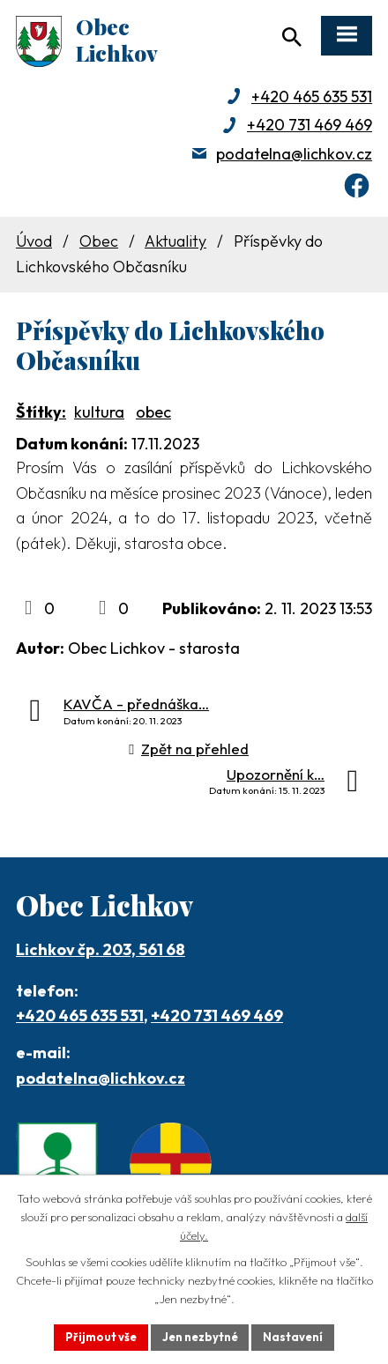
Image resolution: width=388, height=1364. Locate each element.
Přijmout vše (100, 1337)
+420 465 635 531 (311, 96)
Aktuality (175, 241)
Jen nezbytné (199, 1337)
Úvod (34, 241)
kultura (99, 412)
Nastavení (294, 1337)
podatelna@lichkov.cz (294, 154)
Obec (98, 241)
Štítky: (41, 412)
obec (153, 412)
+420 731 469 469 (309, 125)
